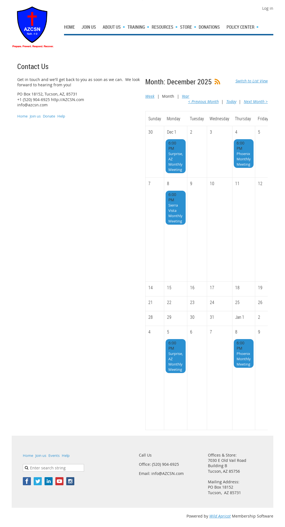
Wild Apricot (220, 516)
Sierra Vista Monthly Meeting (175, 213)
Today (231, 101)
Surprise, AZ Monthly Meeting (175, 161)
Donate (49, 116)
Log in (267, 8)
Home (22, 116)
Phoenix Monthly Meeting (244, 159)
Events (54, 455)
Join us (35, 116)
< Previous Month (203, 101)
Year (185, 96)
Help (61, 116)
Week (149, 96)
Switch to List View (251, 81)
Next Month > (256, 101)
